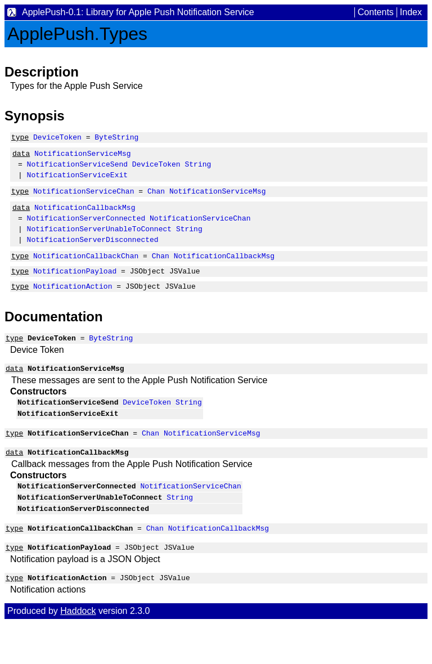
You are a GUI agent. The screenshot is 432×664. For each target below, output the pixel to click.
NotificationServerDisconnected (93, 254)
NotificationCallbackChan (85, 272)
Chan (156, 199)
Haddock (78, 651)
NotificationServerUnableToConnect (99, 242)
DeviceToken (57, 138)
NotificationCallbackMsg (84, 217)
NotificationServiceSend (77, 169)
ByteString (116, 138)
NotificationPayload (74, 289)
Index (411, 12)
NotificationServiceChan (83, 199)
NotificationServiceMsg (82, 156)
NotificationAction (72, 306)
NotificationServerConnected (86, 230)
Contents (376, 12)
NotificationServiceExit (77, 181)
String (197, 169)
